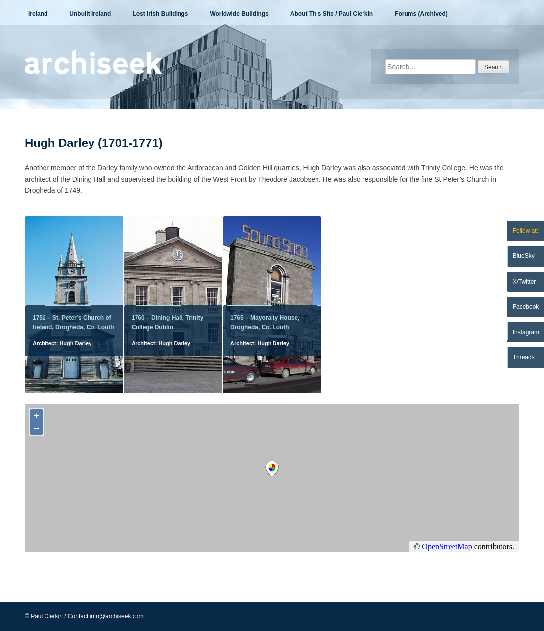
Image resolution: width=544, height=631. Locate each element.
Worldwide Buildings (239, 13)
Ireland (37, 13)
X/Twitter (524, 281)
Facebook (526, 306)
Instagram (526, 332)
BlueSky (524, 255)
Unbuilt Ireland (90, 13)
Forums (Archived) (421, 13)
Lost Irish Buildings (160, 13)
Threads (524, 357)
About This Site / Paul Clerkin (331, 13)
